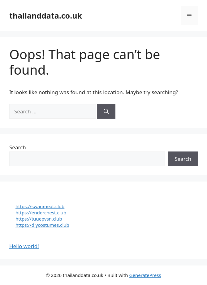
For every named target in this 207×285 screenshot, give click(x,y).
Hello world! (24, 246)
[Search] (106, 111)
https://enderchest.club (40, 212)
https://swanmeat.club (39, 206)
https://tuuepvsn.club (38, 219)
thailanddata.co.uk (45, 15)
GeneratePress (145, 275)
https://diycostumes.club (42, 225)
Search (17, 147)
